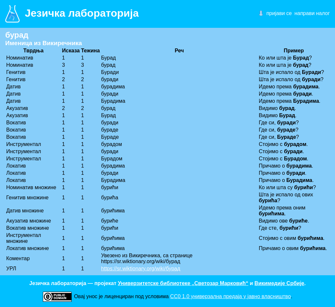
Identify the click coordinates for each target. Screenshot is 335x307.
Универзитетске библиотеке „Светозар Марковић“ (183, 283)
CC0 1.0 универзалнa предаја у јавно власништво (230, 296)
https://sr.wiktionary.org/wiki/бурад (140, 268)
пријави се (279, 13)
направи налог (312, 13)
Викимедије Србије (279, 283)
